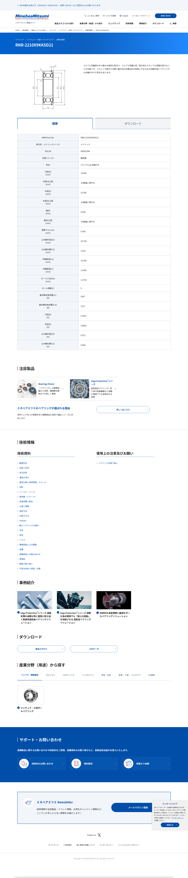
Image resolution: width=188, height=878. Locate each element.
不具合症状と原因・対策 (30, 568)
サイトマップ (53, 845)
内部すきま (24, 515)
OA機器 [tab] (151, 675)
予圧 (21, 530)
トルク (22, 539)
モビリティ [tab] (51, 675)
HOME (17, 30)
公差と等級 (24, 506)
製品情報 (25, 30)
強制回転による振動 (28, 544)
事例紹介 (143, 23)
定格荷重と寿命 (26, 501)
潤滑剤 (22, 558)
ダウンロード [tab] (132, 123)
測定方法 (23, 511)
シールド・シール (27, 491)
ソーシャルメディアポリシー (129, 845)
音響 (21, 549)
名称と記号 (24, 467)
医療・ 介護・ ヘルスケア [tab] (130, 675)
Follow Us (94, 835)
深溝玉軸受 (89, 30)
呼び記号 (23, 472)
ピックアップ (114, 23)
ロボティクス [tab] (69, 675)
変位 (21, 535)
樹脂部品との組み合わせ (30, 554)
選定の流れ (24, 477)
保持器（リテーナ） (28, 496)
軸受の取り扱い (26, 563)
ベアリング (52, 30)
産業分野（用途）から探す (91, 23)
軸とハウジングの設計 (29, 525)
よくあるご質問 (93, 16)
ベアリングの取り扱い (108, 463)
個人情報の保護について (85, 845)
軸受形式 (23, 463)
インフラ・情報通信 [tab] (29, 674)
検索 (174, 23)
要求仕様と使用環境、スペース (32, 482)
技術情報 (129, 23)
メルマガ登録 (111, 16)
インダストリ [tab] (88, 675)
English (125, 16)
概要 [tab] (55, 123)
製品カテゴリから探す (64, 23)
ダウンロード (158, 23)
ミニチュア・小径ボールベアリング (70, 30)
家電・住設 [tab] (106, 675)
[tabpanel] (94, 243)
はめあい (23, 520)
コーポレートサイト (141, 16)
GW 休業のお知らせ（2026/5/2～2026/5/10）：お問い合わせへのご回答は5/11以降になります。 (60, 5)
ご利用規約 (67, 845)
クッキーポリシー (177, 818)
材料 (21, 487)
